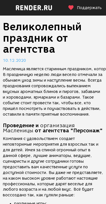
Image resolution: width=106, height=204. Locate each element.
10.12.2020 (14, 60)
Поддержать (85, 8)
